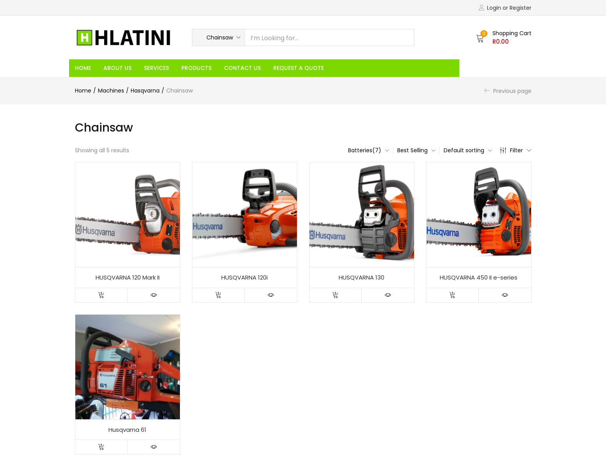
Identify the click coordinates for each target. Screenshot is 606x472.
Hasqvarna (145, 90)
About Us (117, 68)
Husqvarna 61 (127, 430)
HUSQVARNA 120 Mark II (128, 277)
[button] (218, 37)
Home (83, 68)
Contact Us (242, 68)
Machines (111, 90)
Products (196, 68)
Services (156, 68)
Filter (515, 150)
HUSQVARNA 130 (361, 277)
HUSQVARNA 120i (244, 277)
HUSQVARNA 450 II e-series (478, 277)
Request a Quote (298, 68)
